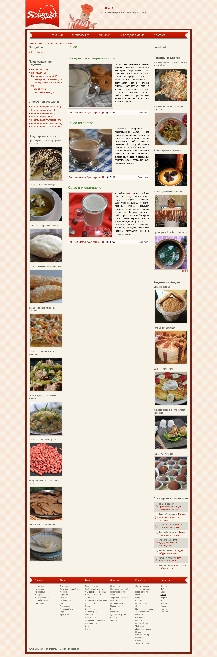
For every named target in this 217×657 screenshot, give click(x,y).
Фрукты (113, 620)
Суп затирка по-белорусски (42, 525)
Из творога (115, 586)
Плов (87, 606)
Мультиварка (81, 35)
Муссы (113, 595)
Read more (143, 112)
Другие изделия (142, 643)
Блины (138, 598)
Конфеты (114, 600)
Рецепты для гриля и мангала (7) (47, 127)
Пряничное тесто (117, 592)
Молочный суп (66, 609)
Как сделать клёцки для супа (43, 184)
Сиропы (164, 586)
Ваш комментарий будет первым (84, 112)
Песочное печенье (118, 603)
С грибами (89, 598)
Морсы (164, 598)
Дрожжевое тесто (143, 629)
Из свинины (90, 626)
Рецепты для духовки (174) (44, 116)
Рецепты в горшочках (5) (43, 113)
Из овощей (39, 589)
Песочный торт (142, 623)
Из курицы (39, 595)
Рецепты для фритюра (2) (43, 110)
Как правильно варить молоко (92, 58)
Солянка (63, 598)
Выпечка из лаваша (144, 609)
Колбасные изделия (94, 589)
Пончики (139, 615)
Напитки (43, 43)
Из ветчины (40, 586)
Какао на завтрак (81, 123)
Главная (57, 35)
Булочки (139, 638)
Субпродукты (91, 623)
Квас (163, 592)
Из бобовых (40, 592)
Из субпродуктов (42, 598)
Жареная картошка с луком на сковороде (173, 517)
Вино (163, 600)
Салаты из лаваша (143, 586)
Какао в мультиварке (84, 187)
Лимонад (165, 603)
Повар (107, 7)
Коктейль (165, 612)
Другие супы (65, 615)
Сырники (139, 617)
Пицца (138, 632)
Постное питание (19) (44, 92)
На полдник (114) (39, 69)
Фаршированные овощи (95, 592)
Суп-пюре (64, 586)
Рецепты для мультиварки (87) (46, 120)
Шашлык (89, 615)
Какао (71, 43)
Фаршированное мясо (95, 620)
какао (128, 193)
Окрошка (64, 595)
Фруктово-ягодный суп (70, 589)
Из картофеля (91, 612)
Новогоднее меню (132, 35)
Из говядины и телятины (96, 600)
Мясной (63, 592)
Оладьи (138, 600)
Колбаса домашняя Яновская (168, 191)
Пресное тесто (141, 592)
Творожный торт (142, 589)
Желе (112, 609)
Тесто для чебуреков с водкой (43, 225)
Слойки (138, 606)
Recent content (38, 52)
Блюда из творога (93, 595)
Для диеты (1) (40, 89)
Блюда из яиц (91, 617)
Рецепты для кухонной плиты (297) (48, 107)
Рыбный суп (65, 600)
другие (185, 271)
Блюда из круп (91, 586)
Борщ (62, 612)
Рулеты (113, 617)
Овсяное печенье (162, 287)
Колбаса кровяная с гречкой (167, 150)
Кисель (164, 606)
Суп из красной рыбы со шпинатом (170, 232)
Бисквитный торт (142, 635)
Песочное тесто (142, 603)
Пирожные (115, 606)
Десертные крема (118, 615)
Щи (61, 603)
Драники (104, 35)
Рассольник (65, 606)
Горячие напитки (58, 43)
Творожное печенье (119, 598)
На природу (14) (39, 73)
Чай (162, 589)
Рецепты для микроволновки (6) (46, 123)
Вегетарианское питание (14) (48, 79)
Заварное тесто (142, 612)
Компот (164, 609)
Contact (159, 35)
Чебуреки (139, 626)
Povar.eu (33, 43)
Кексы (138, 640)
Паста (88, 629)
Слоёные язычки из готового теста (45, 267)
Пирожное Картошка (163, 454)
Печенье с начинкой (119, 589)
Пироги (138, 620)
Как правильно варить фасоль (43, 439)
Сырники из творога (163, 369)
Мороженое (115, 612)
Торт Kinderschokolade (164, 328)
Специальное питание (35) (44, 76)
